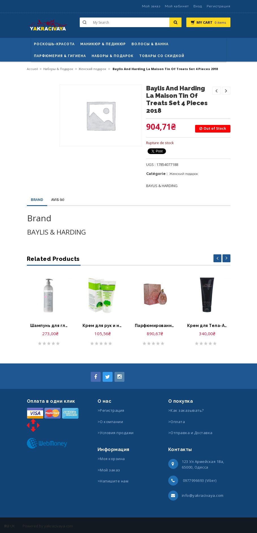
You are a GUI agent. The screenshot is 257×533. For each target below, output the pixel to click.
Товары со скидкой (161, 56)
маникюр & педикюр (103, 44)
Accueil (32, 69)
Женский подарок (92, 69)
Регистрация (218, 6)
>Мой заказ (109, 470)
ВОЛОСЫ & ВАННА (150, 44)
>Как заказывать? (186, 410)
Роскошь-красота (54, 44)
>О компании (110, 421)
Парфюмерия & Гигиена (60, 56)
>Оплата (176, 421)
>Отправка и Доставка (190, 432)
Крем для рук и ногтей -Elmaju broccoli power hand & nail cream (102, 325)
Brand (37, 200)
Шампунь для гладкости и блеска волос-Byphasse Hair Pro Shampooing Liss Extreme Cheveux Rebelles (50, 325)
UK (12, 525)
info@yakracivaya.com (203, 495)
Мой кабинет (177, 6)
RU (6, 525)
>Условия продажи (116, 432)
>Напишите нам (113, 481)
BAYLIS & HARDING (162, 185)
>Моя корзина (111, 458)
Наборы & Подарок (112, 56)
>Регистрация (111, 410)
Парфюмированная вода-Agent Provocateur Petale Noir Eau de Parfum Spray (155, 325)
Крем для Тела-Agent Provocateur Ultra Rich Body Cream (207, 325)
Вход (197, 6)
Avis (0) (57, 200)
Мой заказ (151, 6)
